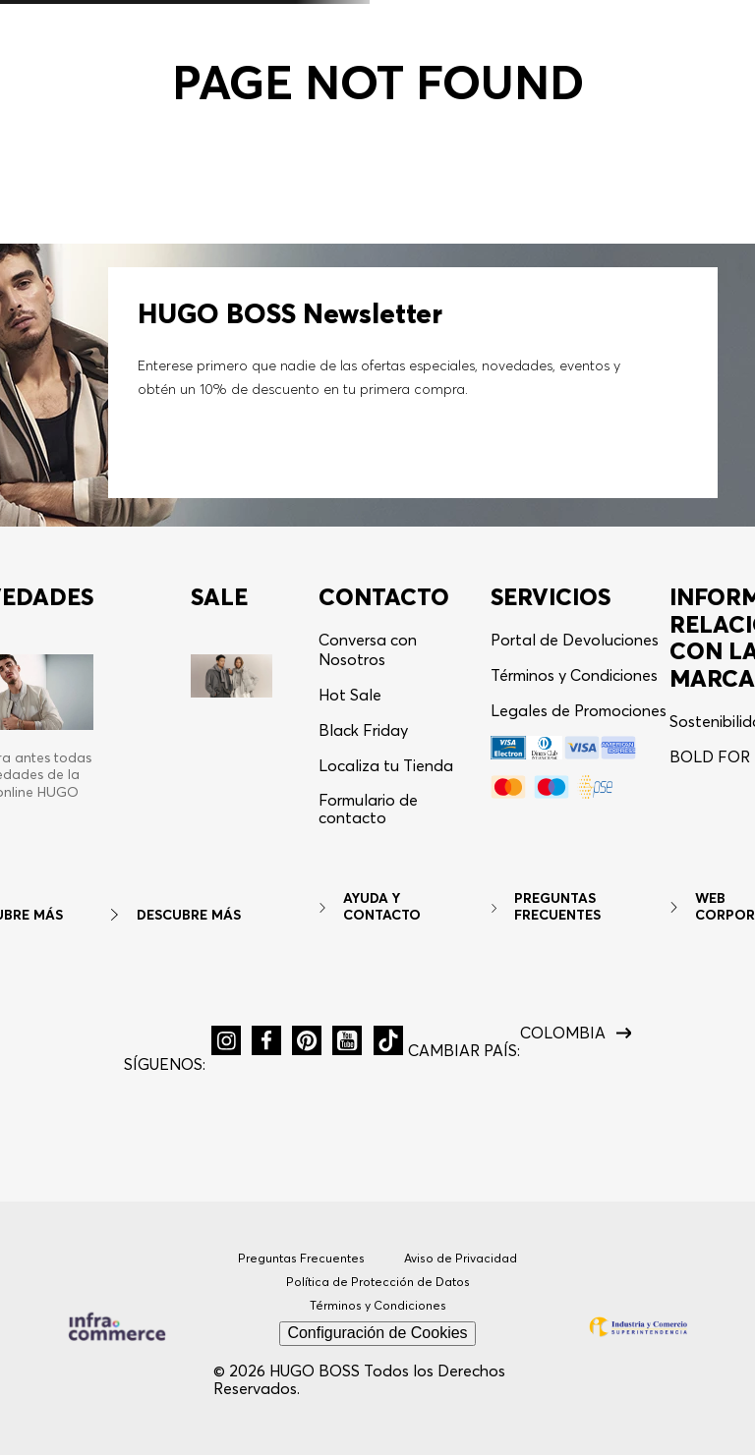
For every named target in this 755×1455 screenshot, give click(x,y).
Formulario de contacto (368, 809)
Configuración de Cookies (377, 1332)
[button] (226, 1040)
